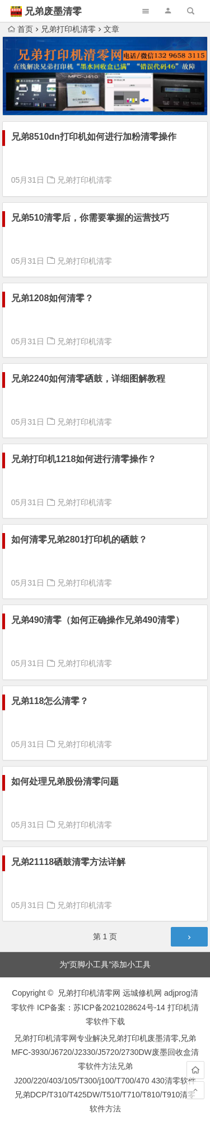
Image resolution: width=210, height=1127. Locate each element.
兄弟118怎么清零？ (50, 701)
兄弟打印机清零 (68, 29)
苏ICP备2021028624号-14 (119, 1007)
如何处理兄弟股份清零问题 (65, 781)
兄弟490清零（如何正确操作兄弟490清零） (97, 620)
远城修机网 (142, 992)
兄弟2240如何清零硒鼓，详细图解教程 (88, 378)
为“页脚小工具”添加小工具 (105, 964)
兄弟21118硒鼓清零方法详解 (68, 862)
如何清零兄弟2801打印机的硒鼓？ (79, 539)
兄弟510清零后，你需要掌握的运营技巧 (90, 217)
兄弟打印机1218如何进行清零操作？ (84, 459)
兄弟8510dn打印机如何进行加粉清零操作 (93, 136)
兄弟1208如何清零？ (52, 298)
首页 (20, 29)
